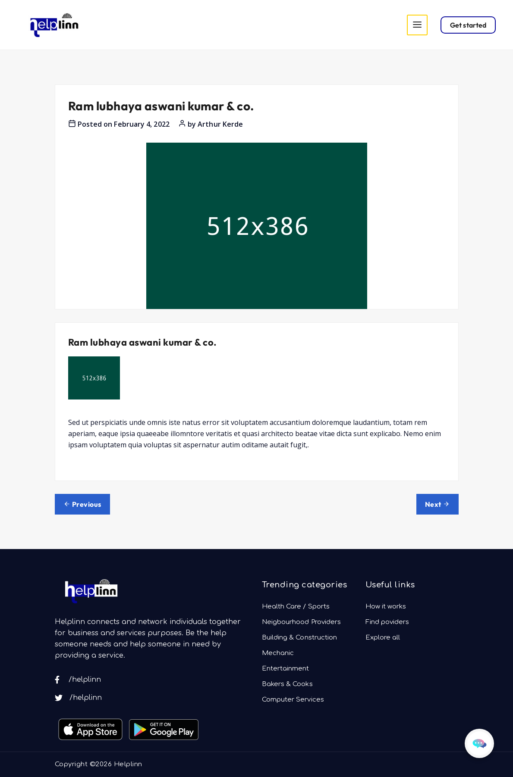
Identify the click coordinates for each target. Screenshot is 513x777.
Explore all (382, 637)
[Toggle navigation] (417, 25)
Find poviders (387, 622)
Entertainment (285, 668)
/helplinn (78, 679)
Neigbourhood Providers (301, 622)
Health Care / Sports (296, 606)
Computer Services (293, 699)
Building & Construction (299, 637)
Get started (468, 25)
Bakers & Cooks (287, 684)
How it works (385, 606)
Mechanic (278, 653)
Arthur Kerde (220, 124)
